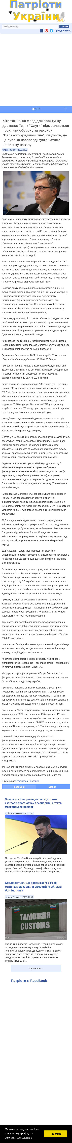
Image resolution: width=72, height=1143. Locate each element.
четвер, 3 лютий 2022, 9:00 (14, 150)
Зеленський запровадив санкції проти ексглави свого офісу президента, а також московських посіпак (33, 803)
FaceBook (19, 787)
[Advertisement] (35, 69)
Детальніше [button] (24, 1137)
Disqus (52, 787)
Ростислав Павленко (27, 781)
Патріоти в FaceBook (29, 981)
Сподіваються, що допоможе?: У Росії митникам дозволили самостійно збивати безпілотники (33, 886)
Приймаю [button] (55, 1133)
